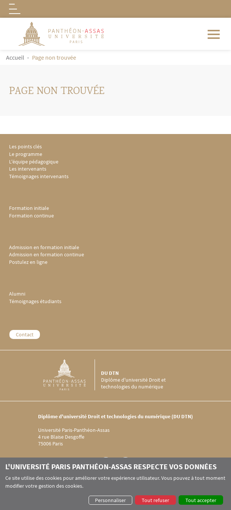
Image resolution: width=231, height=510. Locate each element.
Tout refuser (155, 500)
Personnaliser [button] (110, 500)
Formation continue (31, 216)
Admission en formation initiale (44, 247)
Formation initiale (29, 208)
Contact (25, 334)
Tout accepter (200, 500)
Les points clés (25, 146)
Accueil (15, 57)
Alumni (17, 294)
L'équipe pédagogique (33, 162)
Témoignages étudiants (35, 301)
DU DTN (110, 373)
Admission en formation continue (46, 254)
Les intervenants (27, 169)
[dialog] (115, 484)
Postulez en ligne (28, 262)
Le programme (25, 154)
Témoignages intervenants (39, 176)
